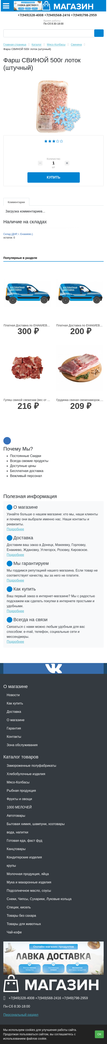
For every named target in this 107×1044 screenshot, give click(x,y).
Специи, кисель (19, 907)
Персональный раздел (20, 1015)
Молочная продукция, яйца (28, 874)
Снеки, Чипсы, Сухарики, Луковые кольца (39, 899)
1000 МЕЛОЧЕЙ (19, 807)
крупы (11, 865)
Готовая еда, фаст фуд (24, 840)
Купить (53, 177)
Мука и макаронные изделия (29, 882)
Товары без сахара (21, 915)
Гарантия (14, 728)
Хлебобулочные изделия (26, 774)
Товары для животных (24, 924)
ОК (99, 1034)
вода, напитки (17, 832)
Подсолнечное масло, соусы (29, 890)
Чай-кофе (14, 932)
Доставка (14, 711)
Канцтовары (16, 849)
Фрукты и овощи (19, 799)
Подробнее (15, 529)
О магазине (15, 720)
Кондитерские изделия (24, 857)
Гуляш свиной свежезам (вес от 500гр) (30, 400)
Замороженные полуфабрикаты (31, 765)
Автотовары (16, 815)
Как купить (15, 703)
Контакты (14, 736)
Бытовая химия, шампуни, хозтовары (35, 824)
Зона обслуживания (22, 745)
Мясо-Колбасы (18, 782)
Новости (13, 695)
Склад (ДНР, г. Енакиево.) (18, 234)
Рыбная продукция (21, 790)
